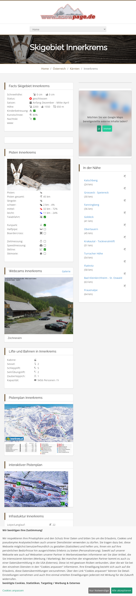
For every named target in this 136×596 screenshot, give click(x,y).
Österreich (59, 68)
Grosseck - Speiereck (96, 192)
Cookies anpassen (13, 590)
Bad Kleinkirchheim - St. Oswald (103, 278)
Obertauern (91, 229)
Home (45, 68)
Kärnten (75, 68)
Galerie (66, 271)
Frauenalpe (91, 290)
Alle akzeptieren (121, 590)
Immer (107, 128)
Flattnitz (89, 265)
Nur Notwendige (99, 590)
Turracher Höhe (93, 253)
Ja (99, 128)
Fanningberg (91, 204)
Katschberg (91, 180)
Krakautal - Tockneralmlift (99, 241)
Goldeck (89, 217)
